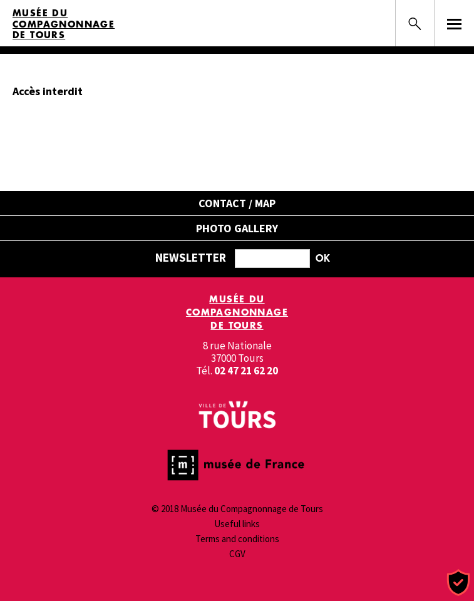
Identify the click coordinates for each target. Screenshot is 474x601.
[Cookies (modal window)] (458, 583)
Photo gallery (237, 228)
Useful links (237, 524)
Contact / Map (237, 203)
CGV (237, 554)
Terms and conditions (237, 539)
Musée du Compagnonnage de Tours (64, 24)
